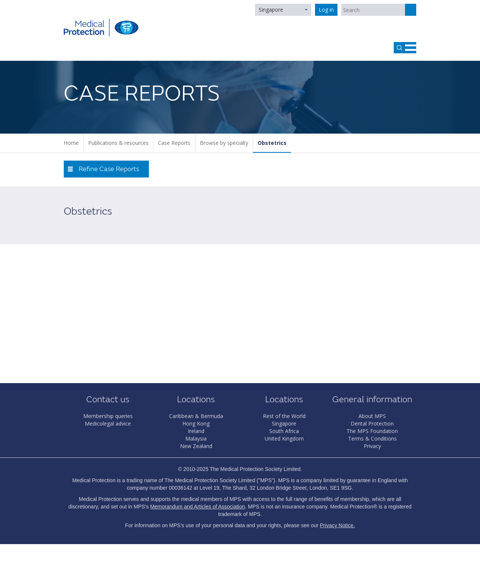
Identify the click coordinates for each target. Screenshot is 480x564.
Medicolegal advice (108, 423)
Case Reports (174, 142)
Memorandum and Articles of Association (197, 507)
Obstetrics (272, 142)
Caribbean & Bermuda (196, 416)
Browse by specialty (224, 142)
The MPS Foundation (372, 431)
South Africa (284, 431)
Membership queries (108, 416)
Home (71, 142)
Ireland (196, 431)
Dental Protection (372, 423)
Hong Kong (196, 423)
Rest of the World (284, 416)
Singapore (271, 9)
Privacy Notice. (337, 525)
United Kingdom (284, 438)
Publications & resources (118, 142)
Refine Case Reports (109, 169)
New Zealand (196, 446)
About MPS (372, 416)
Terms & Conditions (372, 438)
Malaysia (196, 438)
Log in (326, 9)
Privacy (372, 446)
